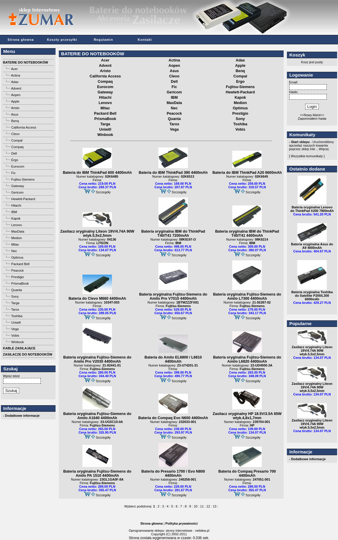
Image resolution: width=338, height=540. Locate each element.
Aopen (15, 95)
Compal (16, 140)
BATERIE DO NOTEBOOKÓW (92, 53)
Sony (15, 296)
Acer (14, 69)
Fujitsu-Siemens (23, 179)
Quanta (16, 290)
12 (208, 506)
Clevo (15, 134)
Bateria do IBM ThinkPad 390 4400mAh (173, 173)
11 (201, 506)
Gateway (17, 186)
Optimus (17, 257)
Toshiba (16, 316)
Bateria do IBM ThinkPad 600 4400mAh (97, 173)
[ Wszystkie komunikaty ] (306, 156)
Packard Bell (20, 264)
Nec (14, 251)
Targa (15, 303)
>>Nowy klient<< (312, 115)
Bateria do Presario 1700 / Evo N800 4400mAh (173, 473)
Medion (16, 238)
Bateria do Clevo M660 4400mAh (97, 298)
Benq (15, 121)
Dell (14, 153)
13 (214, 506)
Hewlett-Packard (23, 199)
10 (195, 506)
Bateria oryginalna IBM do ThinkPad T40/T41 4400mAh (247, 233)
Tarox (15, 309)
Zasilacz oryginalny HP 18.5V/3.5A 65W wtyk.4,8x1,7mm (247, 416)
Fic (13, 173)
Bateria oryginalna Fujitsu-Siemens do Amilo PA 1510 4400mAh (97, 473)
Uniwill (16, 322)
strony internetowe (179, 530)
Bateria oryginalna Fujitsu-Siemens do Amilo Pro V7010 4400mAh (173, 296)
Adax (14, 82)
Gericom (17, 192)
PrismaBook (20, 283)
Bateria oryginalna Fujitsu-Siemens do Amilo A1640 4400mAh (97, 416)
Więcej (324, 149)
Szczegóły (103, 192)
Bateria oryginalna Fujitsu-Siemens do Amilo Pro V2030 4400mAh (97, 359)
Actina (15, 75)
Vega (15, 329)
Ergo (14, 160)
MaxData (17, 231)
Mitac (15, 244)
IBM (14, 212)
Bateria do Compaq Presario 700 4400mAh (247, 473)
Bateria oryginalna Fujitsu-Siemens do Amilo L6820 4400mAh (247, 359)
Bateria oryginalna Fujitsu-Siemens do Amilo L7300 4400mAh (247, 296)
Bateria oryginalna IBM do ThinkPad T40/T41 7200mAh (173, 233)
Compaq (17, 147)
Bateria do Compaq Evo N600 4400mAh (173, 418)
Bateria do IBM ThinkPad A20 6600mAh (247, 173)
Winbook (17, 342)
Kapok (15, 218)
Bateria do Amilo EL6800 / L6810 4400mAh (173, 359)
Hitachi (16, 205)
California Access (23, 127)
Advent (16, 88)
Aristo (15, 108)
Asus (14, 114)
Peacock (17, 270)
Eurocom (17, 166)
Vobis (15, 335)
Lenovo (16, 225)
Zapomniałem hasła (312, 118)
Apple (15, 101)
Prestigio (17, 277)
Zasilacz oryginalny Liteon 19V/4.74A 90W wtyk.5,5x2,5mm (97, 233)
